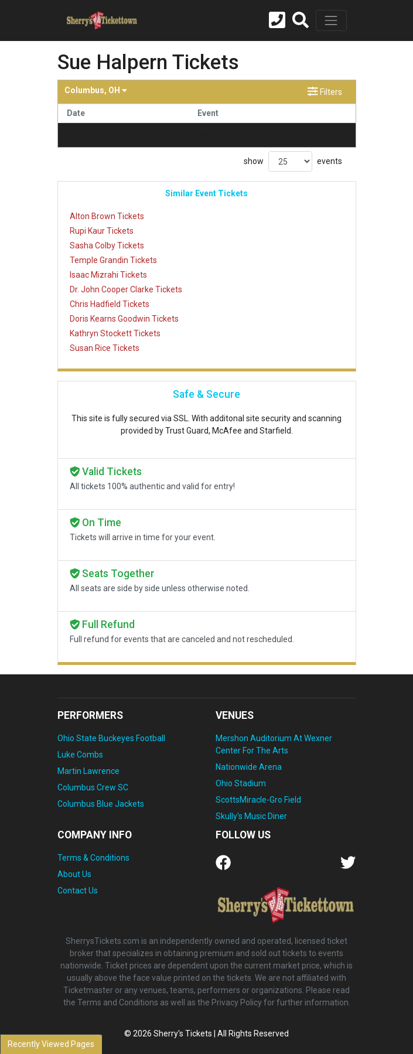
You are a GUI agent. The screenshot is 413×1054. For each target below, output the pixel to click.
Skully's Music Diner (251, 816)
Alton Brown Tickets (107, 216)
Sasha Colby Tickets (107, 245)
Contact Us (77, 890)
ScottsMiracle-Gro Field (258, 799)
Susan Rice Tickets (104, 348)
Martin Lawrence (88, 771)
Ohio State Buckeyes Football (111, 738)
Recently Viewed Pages (51, 1044)
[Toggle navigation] (331, 20)
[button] (300, 20)
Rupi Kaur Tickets (102, 231)
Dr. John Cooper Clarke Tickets (126, 289)
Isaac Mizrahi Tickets (108, 274)
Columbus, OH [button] (95, 90)
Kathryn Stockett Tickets (115, 333)
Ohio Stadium (241, 783)
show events (293, 161)
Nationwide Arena (249, 767)
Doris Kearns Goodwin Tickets (124, 318)
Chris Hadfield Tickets (109, 304)
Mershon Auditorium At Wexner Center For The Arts (274, 744)
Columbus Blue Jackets (100, 804)
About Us (74, 874)
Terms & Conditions (93, 857)
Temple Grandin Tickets (113, 260)
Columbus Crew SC (92, 787)
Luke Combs (80, 754)
